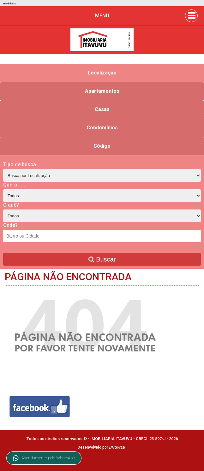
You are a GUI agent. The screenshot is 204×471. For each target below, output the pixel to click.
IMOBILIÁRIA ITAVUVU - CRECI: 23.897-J (128, 438)
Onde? (10, 225)
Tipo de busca (19, 165)
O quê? (11, 205)
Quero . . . (14, 185)
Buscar (102, 259)
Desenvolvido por (101, 447)
